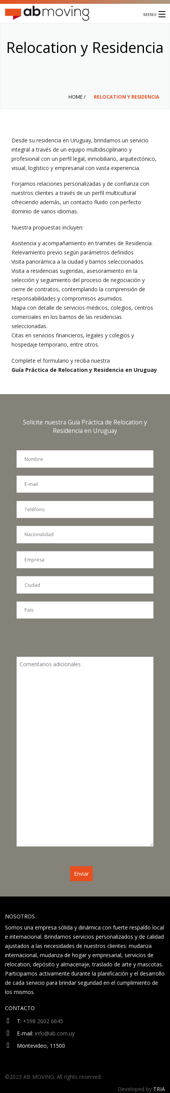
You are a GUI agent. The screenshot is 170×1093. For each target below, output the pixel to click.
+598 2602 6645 (43, 1021)
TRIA (159, 1089)
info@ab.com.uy (55, 1033)
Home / (77, 97)
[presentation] (74, 642)
